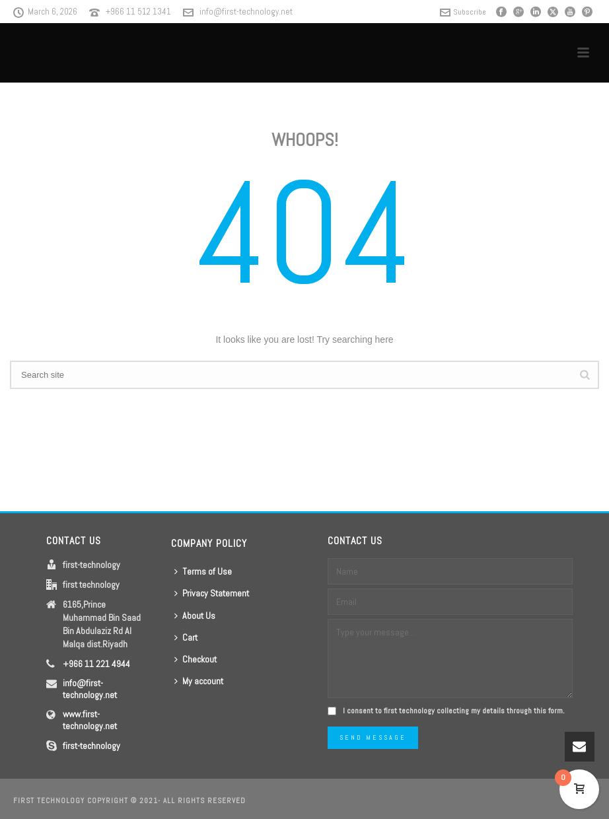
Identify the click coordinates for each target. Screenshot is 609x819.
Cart (185, 637)
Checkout (195, 659)
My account (198, 681)
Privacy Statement (211, 593)
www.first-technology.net (90, 720)
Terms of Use (203, 571)
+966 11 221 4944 (96, 664)
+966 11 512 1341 (138, 11)
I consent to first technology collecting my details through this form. (454, 710)
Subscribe (463, 12)
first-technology (91, 746)
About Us (194, 616)
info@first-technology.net (246, 11)
